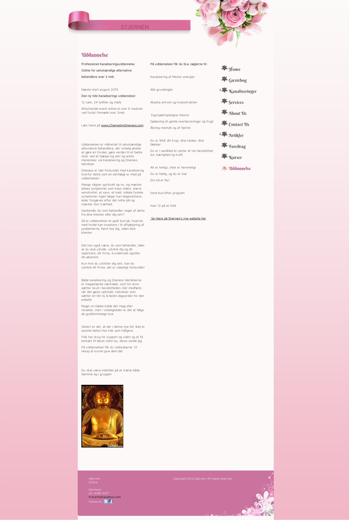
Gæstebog (238, 80)
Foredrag (237, 146)
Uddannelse (240, 168)
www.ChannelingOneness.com (122, 125)
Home (234, 69)
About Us (238, 113)
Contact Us (239, 124)
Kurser (235, 157)
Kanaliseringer (243, 91)
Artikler (236, 135)
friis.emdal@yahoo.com (105, 497)
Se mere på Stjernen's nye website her (178, 218)
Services (236, 102)
